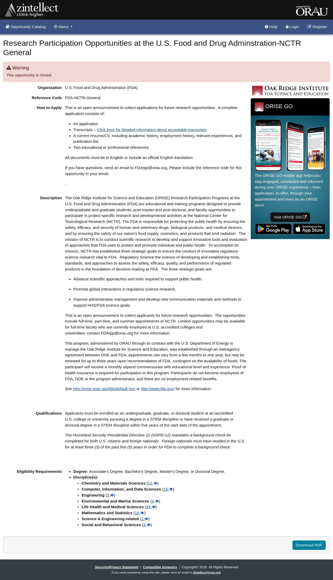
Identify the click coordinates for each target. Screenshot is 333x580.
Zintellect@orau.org (207, 572)
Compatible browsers (160, 567)
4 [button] (155, 501)
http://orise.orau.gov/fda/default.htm (104, 388)
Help (271, 26)
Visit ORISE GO (290, 217)
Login (292, 26)
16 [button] (168, 489)
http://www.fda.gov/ (157, 388)
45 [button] (151, 507)
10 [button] (139, 513)
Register (317, 26)
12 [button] (152, 483)
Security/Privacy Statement (116, 567)
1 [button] (144, 519)
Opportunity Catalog (26, 26)
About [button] (61, 26)
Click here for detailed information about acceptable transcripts (151, 129)
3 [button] (110, 495)
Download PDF (309, 545)
